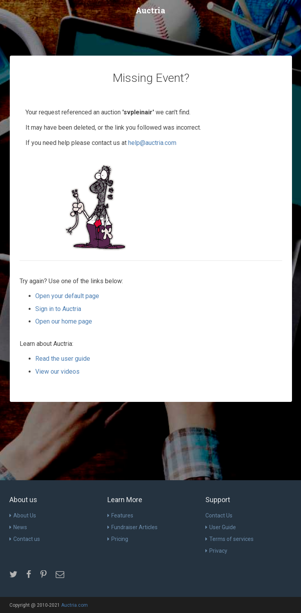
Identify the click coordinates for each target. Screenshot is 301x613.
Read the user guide (62, 358)
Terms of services (229, 539)
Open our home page (63, 321)
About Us (22, 515)
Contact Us (218, 515)
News (18, 527)
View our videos (57, 371)
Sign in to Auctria (58, 309)
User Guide (220, 527)
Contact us (24, 539)
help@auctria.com (152, 142)
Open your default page (67, 296)
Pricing (117, 539)
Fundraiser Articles (132, 527)
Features (120, 515)
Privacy (216, 551)
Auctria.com (74, 605)
